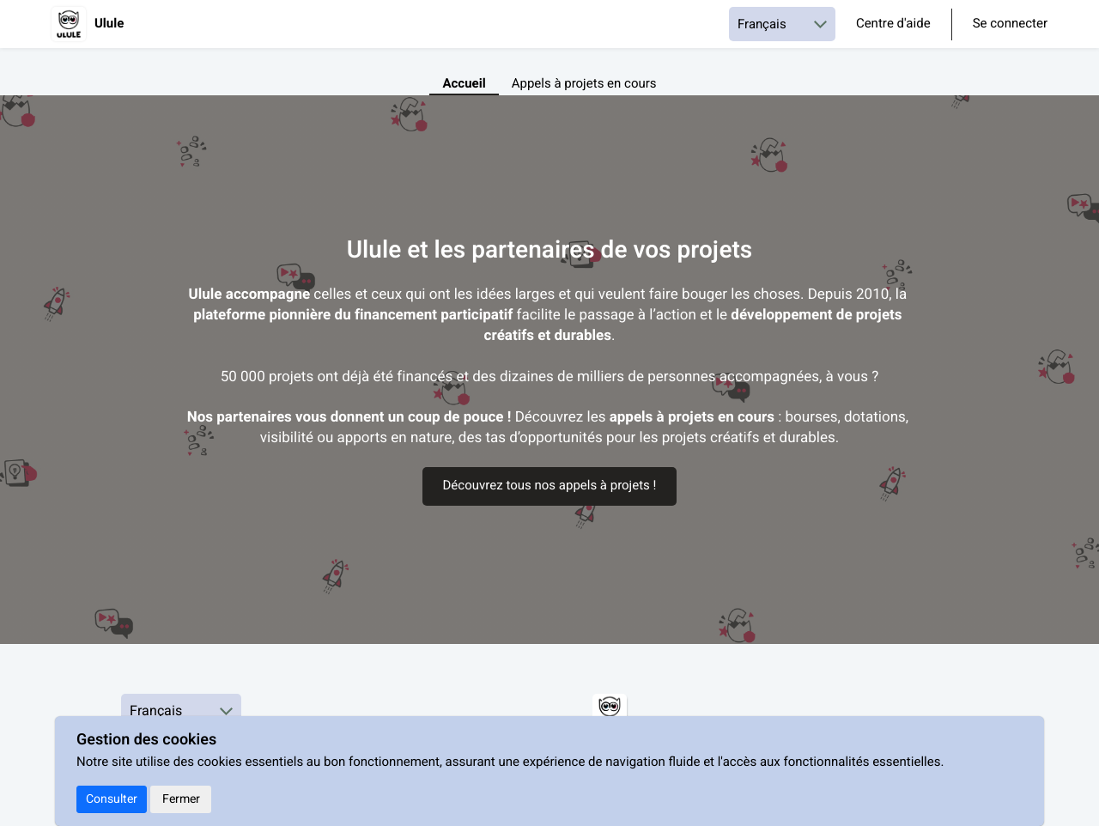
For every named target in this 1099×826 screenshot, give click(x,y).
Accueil (463, 84)
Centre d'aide (893, 24)
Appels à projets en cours (584, 84)
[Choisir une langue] (782, 24)
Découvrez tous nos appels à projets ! (550, 486)
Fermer (181, 799)
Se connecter (1010, 24)
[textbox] (549, 366)
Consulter (111, 799)
